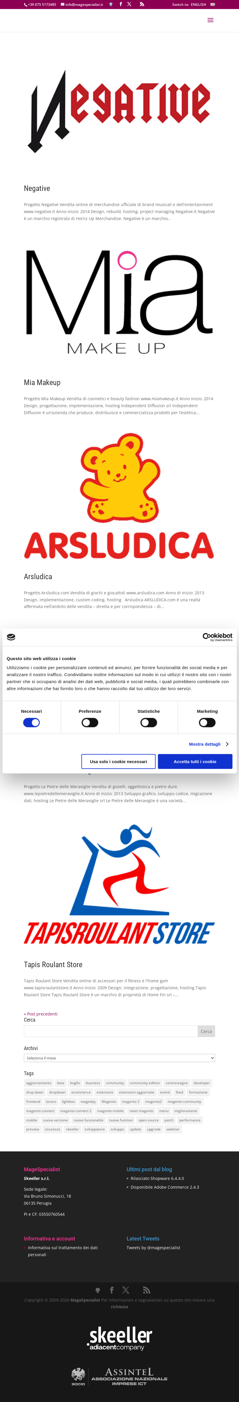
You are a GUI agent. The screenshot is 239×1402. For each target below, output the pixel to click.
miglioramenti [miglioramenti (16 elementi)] (185, 1110)
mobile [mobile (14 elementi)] (31, 1120)
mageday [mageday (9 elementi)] (88, 1101)
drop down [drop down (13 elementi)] (34, 1092)
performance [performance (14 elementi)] (190, 1120)
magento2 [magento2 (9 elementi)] (153, 1101)
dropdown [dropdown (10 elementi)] (57, 1092)
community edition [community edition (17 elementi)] (145, 1082)
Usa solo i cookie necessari (118, 761)
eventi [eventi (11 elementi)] (165, 1092)
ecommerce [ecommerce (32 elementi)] (81, 1092)
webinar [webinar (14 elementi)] (173, 1129)
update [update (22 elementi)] (135, 1129)
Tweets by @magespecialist (153, 1247)
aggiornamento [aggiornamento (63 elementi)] (38, 1082)
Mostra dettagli (204, 743)
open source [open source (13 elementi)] (149, 1120)
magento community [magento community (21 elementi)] (184, 1101)
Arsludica (38, 576)
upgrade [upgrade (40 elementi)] (154, 1129)
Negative (37, 188)
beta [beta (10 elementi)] (60, 1082)
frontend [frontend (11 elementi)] (33, 1101)
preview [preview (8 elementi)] (32, 1129)
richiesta (119, 1306)
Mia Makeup (42, 382)
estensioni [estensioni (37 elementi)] (105, 1092)
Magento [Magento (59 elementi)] (109, 1101)
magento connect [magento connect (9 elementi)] (40, 1110)
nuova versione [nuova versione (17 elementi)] (55, 1120)
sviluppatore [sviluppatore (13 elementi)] (95, 1129)
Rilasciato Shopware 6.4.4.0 (157, 1178)
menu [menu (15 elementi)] (164, 1110)
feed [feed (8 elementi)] (179, 1092)
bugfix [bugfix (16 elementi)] (75, 1082)
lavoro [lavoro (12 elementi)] (51, 1101)
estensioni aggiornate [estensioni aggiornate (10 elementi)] (136, 1092)
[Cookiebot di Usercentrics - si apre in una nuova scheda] (206, 637)
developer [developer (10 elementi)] (202, 1082)
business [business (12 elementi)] (93, 1082)
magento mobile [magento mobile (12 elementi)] (110, 1110)
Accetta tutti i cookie (195, 761)
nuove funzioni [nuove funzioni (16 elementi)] (121, 1120)
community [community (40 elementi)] (115, 1082)
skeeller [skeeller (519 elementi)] (72, 1129)
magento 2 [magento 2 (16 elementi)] (130, 1101)
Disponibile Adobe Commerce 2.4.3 (165, 1187)
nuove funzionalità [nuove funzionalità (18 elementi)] (88, 1120)
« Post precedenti (41, 1014)
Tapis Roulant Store (53, 964)
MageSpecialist (85, 1300)
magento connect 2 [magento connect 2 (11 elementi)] (75, 1110)
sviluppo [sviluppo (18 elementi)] (117, 1129)
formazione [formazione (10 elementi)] (198, 1092)
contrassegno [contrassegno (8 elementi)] (177, 1082)
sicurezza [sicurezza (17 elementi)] (52, 1129)
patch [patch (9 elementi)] (169, 1120)
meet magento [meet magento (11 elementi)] (141, 1110)
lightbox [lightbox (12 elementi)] (68, 1101)
